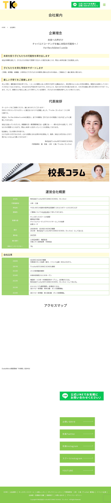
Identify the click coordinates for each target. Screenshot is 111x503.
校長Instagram (70, 446)
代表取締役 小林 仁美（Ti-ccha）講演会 (79, 492)
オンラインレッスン (55, 492)
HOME (3, 27)
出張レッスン (41, 492)
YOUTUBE (68, 470)
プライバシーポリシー (74, 495)
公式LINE (46, 212)
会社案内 (13, 492)
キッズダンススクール (26, 492)
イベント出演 (101, 492)
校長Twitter (69, 433)
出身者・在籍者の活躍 (36, 495)
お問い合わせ (69, 421)
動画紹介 (50, 495)
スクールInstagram (72, 458)
